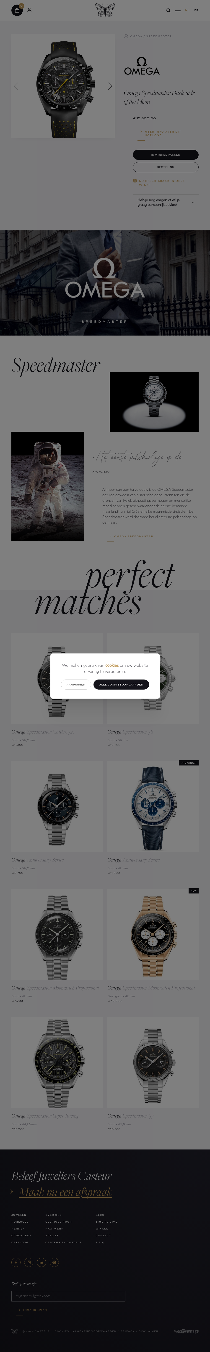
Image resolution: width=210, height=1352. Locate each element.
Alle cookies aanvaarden (121, 684)
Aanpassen (76, 684)
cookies (112, 665)
